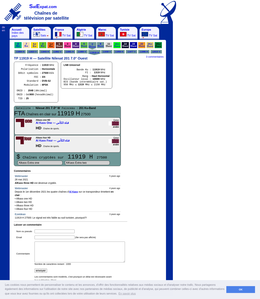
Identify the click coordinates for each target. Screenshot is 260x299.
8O (101, 44)
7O (92, 45)
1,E (51, 44)
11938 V (107, 51)
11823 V (32, 51)
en (3, 30)
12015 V (156, 51)
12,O (117, 44)
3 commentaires (155, 56)
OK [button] (241, 289)
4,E (34, 44)
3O (68, 44)
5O (84, 44)
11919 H (94, 52)
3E (43, 44)
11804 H (20, 51)
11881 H (69, 51)
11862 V (57, 51)
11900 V (82, 51)
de (3, 27)
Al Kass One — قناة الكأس (52, 122)
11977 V (131, 51)
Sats (41, 32)
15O (134, 44)
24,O (150, 44)
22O (142, 44)
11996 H (144, 51)
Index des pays (18, 32)
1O (59, 44)
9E (18, 44)
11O (109, 44)
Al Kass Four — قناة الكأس (53, 140)
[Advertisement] (190, 78)
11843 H (45, 51)
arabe (116, 127)
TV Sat (63, 33)
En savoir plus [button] (127, 293)
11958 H (119, 51)
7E (26, 44)
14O (125, 44)
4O (76, 44)
